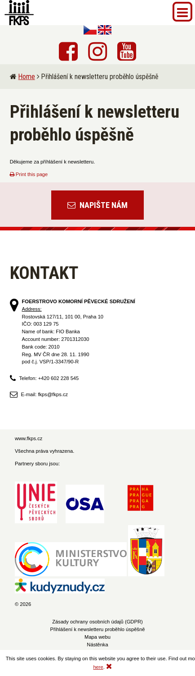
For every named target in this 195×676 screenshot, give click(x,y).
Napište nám (97, 205)
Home (26, 76)
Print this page (29, 174)
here (98, 667)
